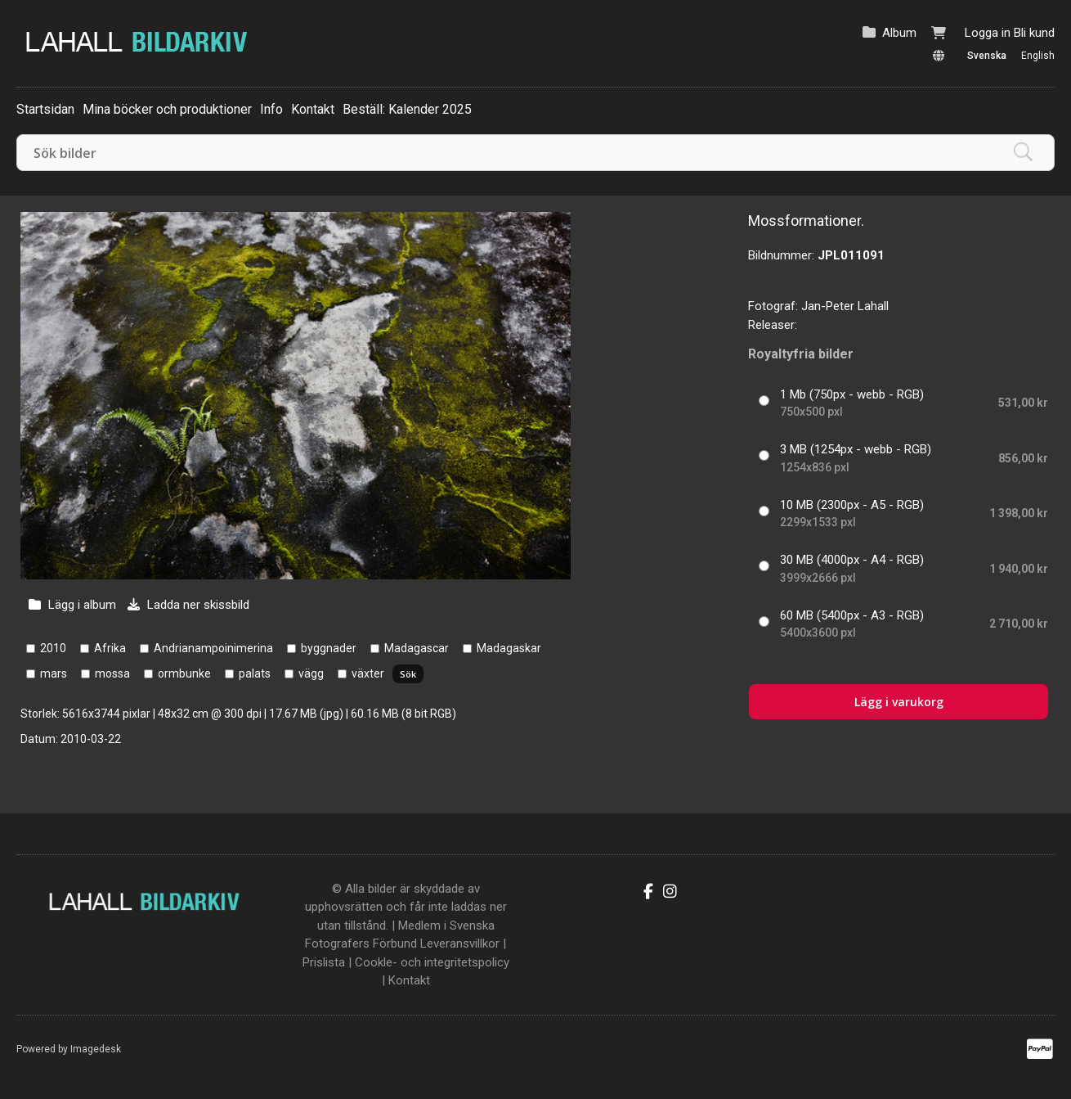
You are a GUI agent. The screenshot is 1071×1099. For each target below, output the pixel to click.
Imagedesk (95, 1049)
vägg (311, 673)
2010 (53, 648)
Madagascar (416, 648)
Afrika (110, 648)
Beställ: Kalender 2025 (407, 109)
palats (255, 673)
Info (271, 109)
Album (899, 32)
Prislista (323, 962)
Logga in (988, 32)
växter (368, 673)
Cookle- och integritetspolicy (432, 962)
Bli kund (1034, 32)
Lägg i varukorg (898, 701)
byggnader (328, 648)
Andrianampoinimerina (213, 648)
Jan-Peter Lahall (845, 306)
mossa (112, 673)
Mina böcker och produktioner (167, 109)
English (1038, 55)
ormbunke (184, 673)
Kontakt (312, 109)
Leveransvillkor (460, 943)
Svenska (986, 55)
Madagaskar (509, 648)
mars (53, 673)
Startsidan (45, 109)
